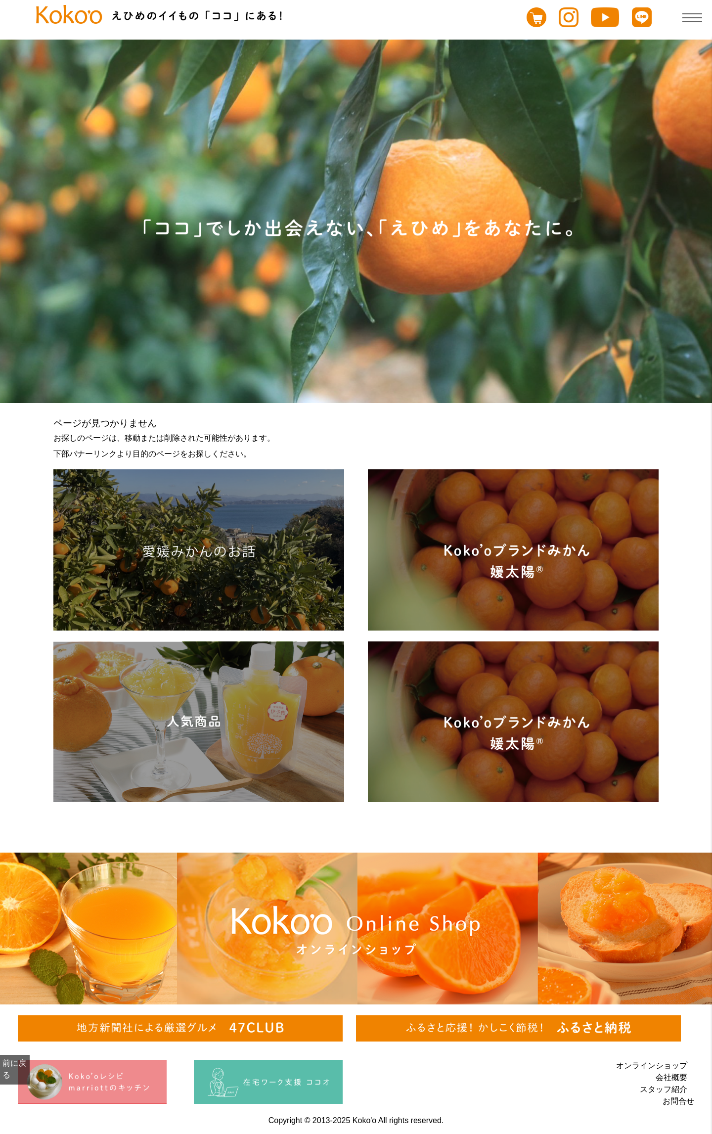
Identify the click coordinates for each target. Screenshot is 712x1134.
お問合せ (678, 1101)
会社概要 (671, 1077)
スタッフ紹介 (663, 1089)
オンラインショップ (651, 1065)
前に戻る (14, 1069)
